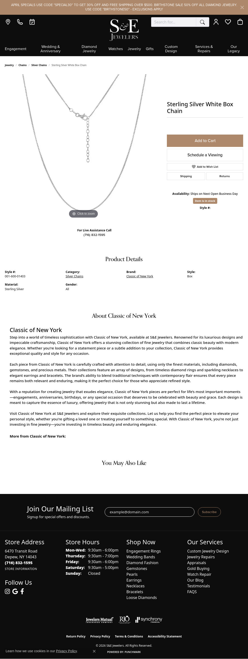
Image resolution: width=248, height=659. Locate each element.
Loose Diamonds (141, 597)
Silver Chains (39, 65)
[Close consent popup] (94, 651)
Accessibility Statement (165, 636)
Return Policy (75, 636)
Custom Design (171, 49)
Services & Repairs (204, 49)
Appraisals (196, 562)
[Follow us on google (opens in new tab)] (15, 591)
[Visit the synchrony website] (148, 620)
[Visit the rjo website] (124, 620)
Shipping (186, 176)
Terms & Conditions (129, 636)
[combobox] (173, 22)
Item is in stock (205, 201)
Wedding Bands (140, 557)
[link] (9, 22)
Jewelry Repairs (201, 557)
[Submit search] (202, 22)
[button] (217, 22)
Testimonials (198, 586)
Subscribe (209, 511)
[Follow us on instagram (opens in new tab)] (7, 591)
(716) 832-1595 (94, 234)
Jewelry (134, 49)
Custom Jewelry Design (208, 551)
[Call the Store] (19, 562)
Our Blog (195, 580)
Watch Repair (199, 574)
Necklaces (135, 586)
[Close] (242, 7)
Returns (224, 176)
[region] (83, 147)
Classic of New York (139, 276)
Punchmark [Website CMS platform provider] (133, 652)
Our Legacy (234, 49)
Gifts (150, 49)
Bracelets (134, 591)
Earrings (134, 580)
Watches (115, 49)
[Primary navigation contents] (124, 50)
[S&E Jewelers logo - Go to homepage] (124, 30)
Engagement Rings (143, 551)
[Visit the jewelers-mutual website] (100, 620)
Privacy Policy (100, 636)
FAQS (192, 591)
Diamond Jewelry (89, 49)
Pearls (132, 574)
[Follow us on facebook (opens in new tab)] (22, 591)
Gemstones (136, 568)
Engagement (15, 49)
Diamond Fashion (142, 562)
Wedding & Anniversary (50, 49)
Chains (23, 65)
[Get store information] (21, 569)
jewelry (9, 65)
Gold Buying (198, 568)
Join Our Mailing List (60, 509)
